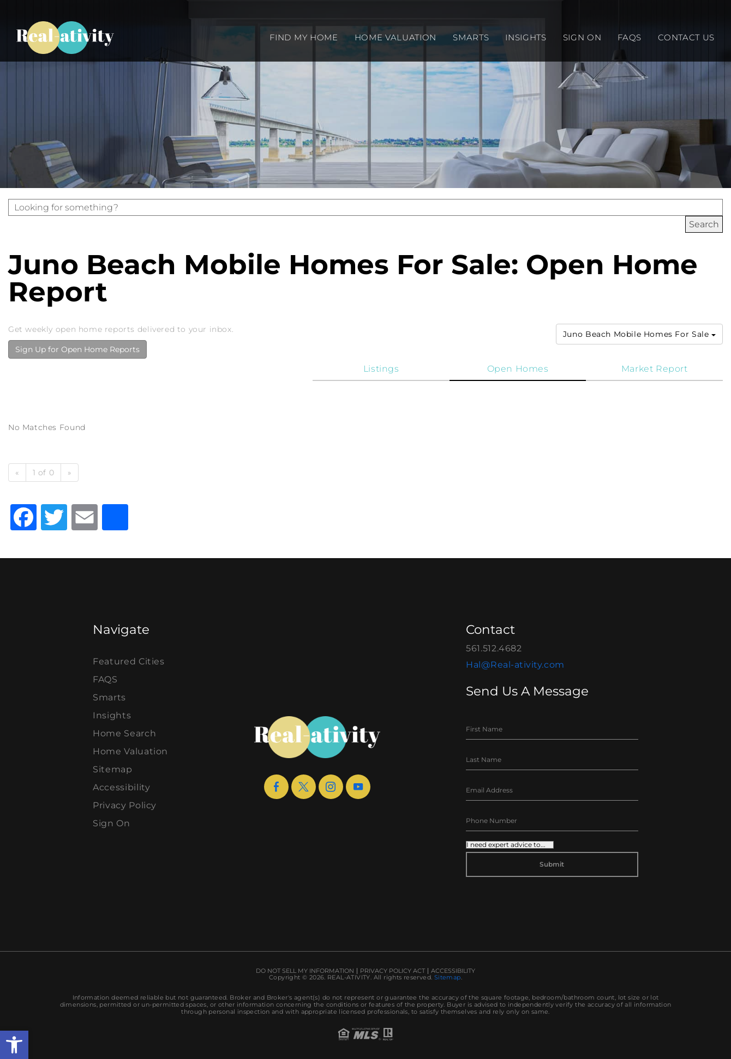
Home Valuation (396, 37)
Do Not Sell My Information (305, 971)
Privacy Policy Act (392, 971)
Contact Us (686, 37)
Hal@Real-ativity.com (515, 664)
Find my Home (303, 37)
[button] (14, 1045)
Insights (525, 37)
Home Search (124, 733)
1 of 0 (44, 472)
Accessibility (121, 787)
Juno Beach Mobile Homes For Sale (639, 334)
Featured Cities (129, 661)
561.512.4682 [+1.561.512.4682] (494, 648)
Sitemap (113, 769)
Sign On (582, 37)
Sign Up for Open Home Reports (77, 349)
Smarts (471, 37)
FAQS (630, 37)
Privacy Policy (125, 805)
